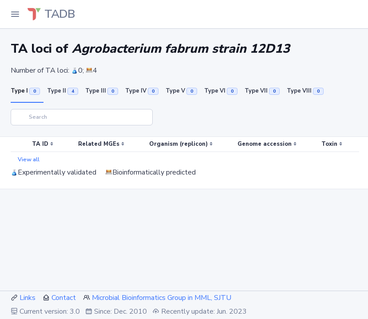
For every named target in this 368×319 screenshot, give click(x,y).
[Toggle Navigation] (15, 14)
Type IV (141, 91)
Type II (62, 91)
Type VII (262, 91)
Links (28, 298)
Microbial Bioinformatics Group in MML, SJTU (161, 298)
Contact (63, 298)
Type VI (220, 91)
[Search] (82, 117)
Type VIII (305, 91)
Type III (101, 91)
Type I (25, 91)
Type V (181, 91)
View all (29, 159)
